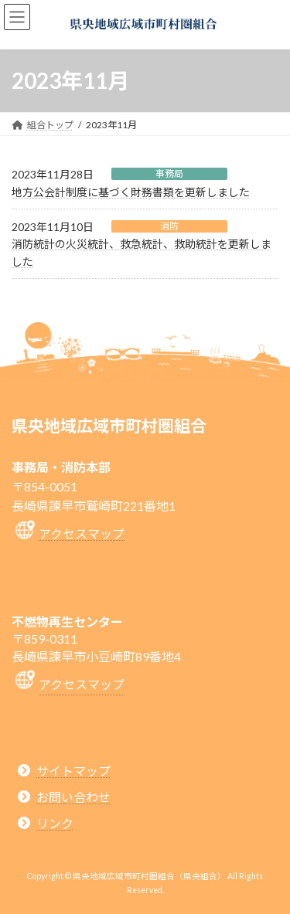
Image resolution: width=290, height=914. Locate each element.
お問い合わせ (73, 796)
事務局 (169, 173)
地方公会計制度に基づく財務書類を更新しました (131, 192)
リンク (54, 823)
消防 (169, 226)
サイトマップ (73, 770)
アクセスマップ (82, 533)
